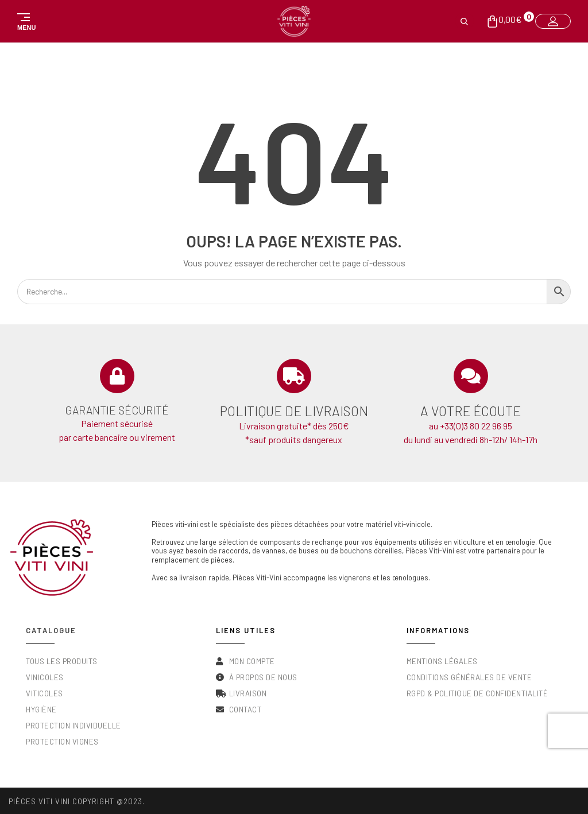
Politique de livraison (294, 411)
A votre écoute (470, 411)
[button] (24, 21)
